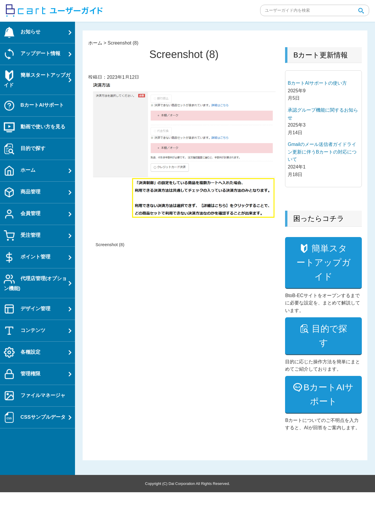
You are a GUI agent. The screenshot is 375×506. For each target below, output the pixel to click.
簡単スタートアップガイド (324, 269)
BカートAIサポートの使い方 (317, 83)
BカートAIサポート (329, 408)
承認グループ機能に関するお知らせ (323, 114)
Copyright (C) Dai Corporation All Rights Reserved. (187, 497)
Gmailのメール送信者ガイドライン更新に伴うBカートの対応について (322, 152)
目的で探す (329, 350)
